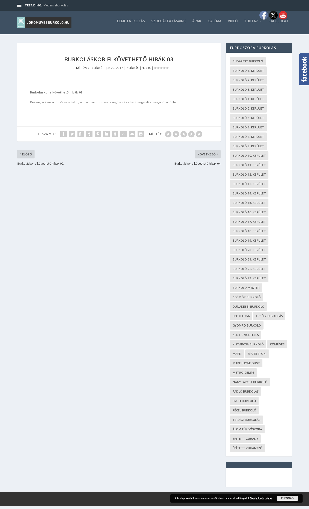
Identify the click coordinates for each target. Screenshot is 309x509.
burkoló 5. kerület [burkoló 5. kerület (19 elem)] (248, 111)
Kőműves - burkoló (89, 71)
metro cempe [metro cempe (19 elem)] (243, 375)
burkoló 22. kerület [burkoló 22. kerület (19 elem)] (249, 272)
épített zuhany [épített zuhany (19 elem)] (245, 442)
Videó (233, 24)
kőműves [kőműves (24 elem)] (277, 347)
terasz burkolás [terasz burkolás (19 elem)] (246, 423)
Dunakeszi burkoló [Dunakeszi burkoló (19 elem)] (248, 309)
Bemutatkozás (131, 24)
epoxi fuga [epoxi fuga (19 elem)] (241, 319)
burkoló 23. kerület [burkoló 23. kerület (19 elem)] (249, 281)
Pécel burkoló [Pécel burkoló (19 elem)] (244, 413)
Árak (196, 24)
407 (146, 71)
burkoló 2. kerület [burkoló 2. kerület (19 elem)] (248, 83)
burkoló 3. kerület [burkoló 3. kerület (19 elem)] (248, 92)
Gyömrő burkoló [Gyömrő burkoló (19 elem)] (247, 328)
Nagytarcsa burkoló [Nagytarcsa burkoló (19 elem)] (250, 385)
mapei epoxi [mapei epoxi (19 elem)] (257, 357)
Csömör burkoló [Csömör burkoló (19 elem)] (247, 300)
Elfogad (287, 498)
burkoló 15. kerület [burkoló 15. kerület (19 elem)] (249, 206)
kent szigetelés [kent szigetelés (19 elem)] (246, 338)
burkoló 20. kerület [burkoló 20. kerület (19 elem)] (249, 253)
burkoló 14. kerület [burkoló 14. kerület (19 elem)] (249, 196)
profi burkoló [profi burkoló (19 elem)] (244, 404)
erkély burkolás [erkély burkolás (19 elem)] (269, 319)
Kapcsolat (279, 24)
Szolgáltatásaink (168, 24)
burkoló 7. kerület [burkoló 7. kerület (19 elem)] (248, 130)
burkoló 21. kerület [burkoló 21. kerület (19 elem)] (249, 262)
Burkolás (132, 71)
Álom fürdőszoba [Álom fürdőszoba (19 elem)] (247, 432)
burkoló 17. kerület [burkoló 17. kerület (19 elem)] (249, 225)
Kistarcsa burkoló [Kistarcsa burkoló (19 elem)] (248, 347)
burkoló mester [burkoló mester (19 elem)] (246, 291)
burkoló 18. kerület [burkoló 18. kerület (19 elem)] (249, 234)
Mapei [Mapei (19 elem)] (237, 357)
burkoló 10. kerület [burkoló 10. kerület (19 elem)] (249, 159)
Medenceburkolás (55, 5)
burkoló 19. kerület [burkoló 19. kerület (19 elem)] (249, 243)
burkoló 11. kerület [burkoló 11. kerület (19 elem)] (249, 168)
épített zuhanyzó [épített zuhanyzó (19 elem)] (247, 451)
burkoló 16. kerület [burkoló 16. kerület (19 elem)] (249, 215)
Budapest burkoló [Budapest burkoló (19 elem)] (248, 64)
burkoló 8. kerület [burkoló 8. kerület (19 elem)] (248, 140)
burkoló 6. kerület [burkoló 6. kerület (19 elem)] (248, 121)
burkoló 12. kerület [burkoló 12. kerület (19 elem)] (249, 177)
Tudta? (251, 24)
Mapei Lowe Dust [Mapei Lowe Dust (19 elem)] (246, 366)
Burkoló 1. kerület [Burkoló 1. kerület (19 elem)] (248, 74)
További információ (261, 498)
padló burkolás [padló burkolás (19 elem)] (246, 394)
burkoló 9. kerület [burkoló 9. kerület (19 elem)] (248, 149)
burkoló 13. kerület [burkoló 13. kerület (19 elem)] (249, 187)
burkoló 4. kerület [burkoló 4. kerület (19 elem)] (248, 102)
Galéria (214, 24)
